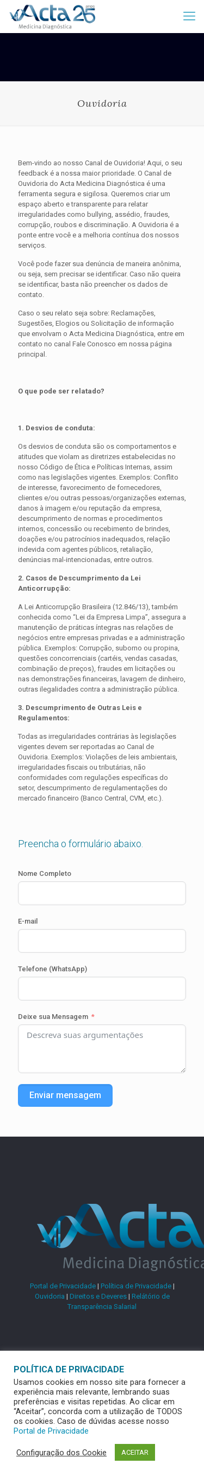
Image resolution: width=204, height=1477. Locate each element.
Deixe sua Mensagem (53, 1016)
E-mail (28, 921)
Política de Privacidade (136, 1286)
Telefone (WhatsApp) (52, 969)
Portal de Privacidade (63, 1286)
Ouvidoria (50, 1296)
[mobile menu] (189, 16)
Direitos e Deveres (98, 1296)
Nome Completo (44, 873)
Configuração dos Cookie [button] (61, 1452)
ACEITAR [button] (135, 1452)
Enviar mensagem (65, 1095)
